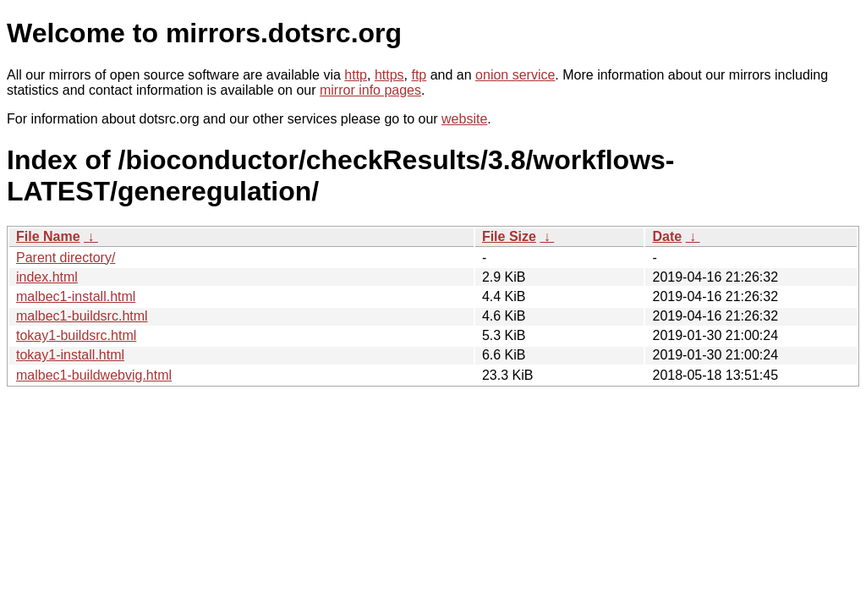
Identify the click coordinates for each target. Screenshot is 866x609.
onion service (515, 75)
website (464, 119)
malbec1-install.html (75, 296)
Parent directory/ (65, 257)
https (389, 75)
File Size (509, 236)
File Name (48, 236)
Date (667, 236)
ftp (418, 75)
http (355, 75)
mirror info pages (370, 90)
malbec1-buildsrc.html (82, 316)
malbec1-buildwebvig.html (94, 375)
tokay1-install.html (70, 355)
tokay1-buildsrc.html (76, 335)
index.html (47, 277)
